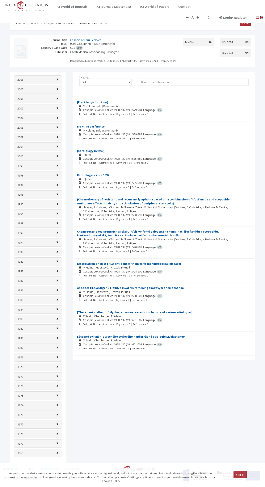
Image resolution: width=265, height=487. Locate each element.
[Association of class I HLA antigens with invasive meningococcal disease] (129, 264)
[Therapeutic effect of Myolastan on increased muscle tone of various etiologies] (135, 312)
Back (245, 23)
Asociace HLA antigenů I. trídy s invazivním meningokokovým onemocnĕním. (131, 288)
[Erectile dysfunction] (92, 102)
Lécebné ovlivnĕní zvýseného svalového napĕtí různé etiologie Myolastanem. (131, 336)
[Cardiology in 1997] (90, 151)
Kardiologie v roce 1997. (93, 175)
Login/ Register (233, 17)
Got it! (240, 475)
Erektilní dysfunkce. (91, 126)
